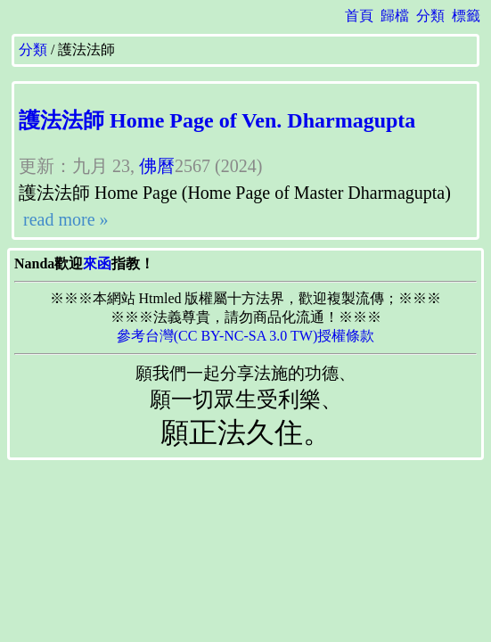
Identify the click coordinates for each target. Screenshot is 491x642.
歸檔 (395, 15)
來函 (97, 263)
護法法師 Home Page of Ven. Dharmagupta (217, 120)
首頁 (359, 15)
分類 (430, 15)
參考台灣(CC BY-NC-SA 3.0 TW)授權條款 (246, 335)
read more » (64, 219)
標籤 (466, 15)
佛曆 (157, 166)
